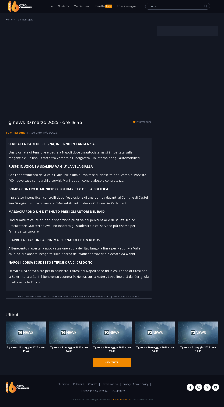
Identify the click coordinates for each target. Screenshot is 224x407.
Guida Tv (63, 6)
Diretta (103, 6)
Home (48, 6)
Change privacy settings (94, 390)
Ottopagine (118, 390)
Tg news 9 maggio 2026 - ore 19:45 (198, 349)
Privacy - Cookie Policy (135, 384)
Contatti (92, 384)
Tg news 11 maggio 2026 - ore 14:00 (69, 349)
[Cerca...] (177, 6)
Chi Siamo (63, 384)
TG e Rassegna (126, 6)
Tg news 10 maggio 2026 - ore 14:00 (155, 349)
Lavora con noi (110, 384)
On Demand (82, 6)
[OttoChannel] (20, 6)
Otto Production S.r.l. (122, 399)
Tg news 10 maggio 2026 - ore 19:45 (112, 349)
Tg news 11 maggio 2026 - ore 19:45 (26, 349)
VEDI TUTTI (112, 362)
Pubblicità (78, 384)
